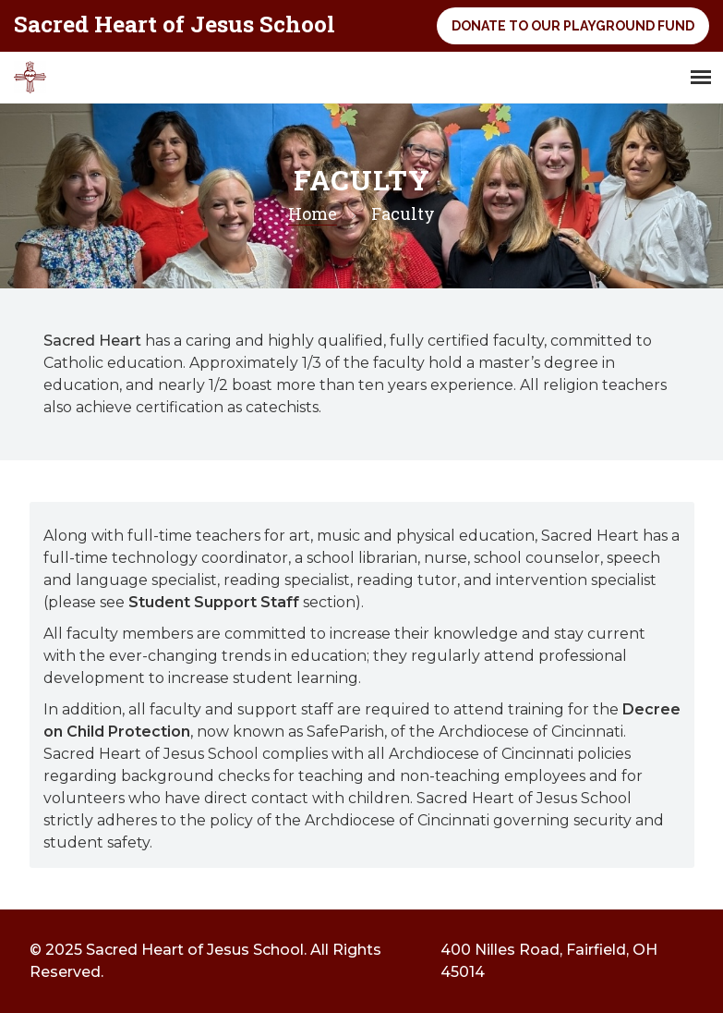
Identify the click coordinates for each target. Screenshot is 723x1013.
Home (312, 213)
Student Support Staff (213, 602)
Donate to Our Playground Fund (573, 25)
